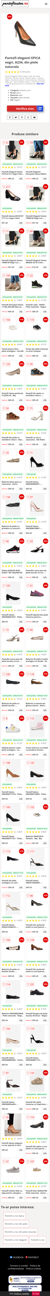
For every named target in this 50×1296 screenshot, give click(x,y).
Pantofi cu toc (38, 1239)
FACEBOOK (17, 1257)
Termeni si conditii (19, 1265)
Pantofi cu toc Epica (14, 1215)
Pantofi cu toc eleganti (16, 1239)
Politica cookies (33, 1268)
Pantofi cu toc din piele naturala (20, 1231)
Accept (36, 1293)
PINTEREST (32, 1257)
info (21, 178)
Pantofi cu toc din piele (16, 1223)
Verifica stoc (29, 109)
